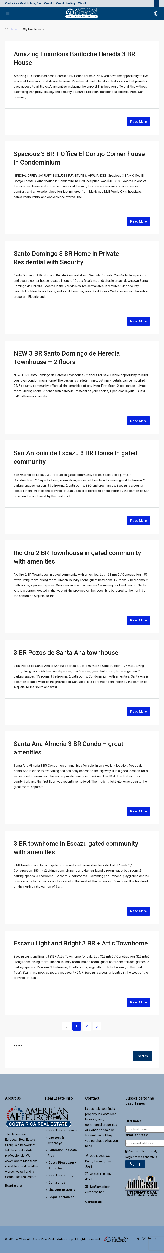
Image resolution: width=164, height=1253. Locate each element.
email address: (136, 1135)
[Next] (97, 1026)
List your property (61, 1190)
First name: (133, 1121)
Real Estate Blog (60, 1175)
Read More (138, 122)
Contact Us (56, 1182)
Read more (13, 1186)
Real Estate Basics (62, 1130)
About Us (55, 1110)
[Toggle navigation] (156, 3)
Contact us (93, 1202)
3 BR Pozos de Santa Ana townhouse (66, 652)
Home (14, 29)
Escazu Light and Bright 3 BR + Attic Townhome (81, 943)
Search (17, 1046)
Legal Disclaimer (61, 1197)
